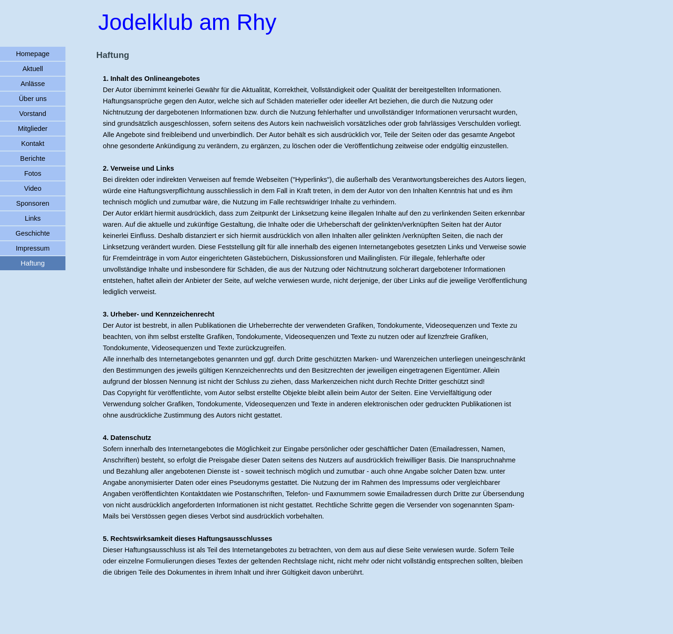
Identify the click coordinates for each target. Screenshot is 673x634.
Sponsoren (33, 203)
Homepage (33, 54)
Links (33, 218)
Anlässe (33, 83)
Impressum (33, 248)
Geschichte (32, 233)
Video (32, 188)
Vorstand (32, 113)
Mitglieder (33, 128)
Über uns (32, 98)
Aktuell (32, 68)
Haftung (32, 263)
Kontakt (32, 143)
